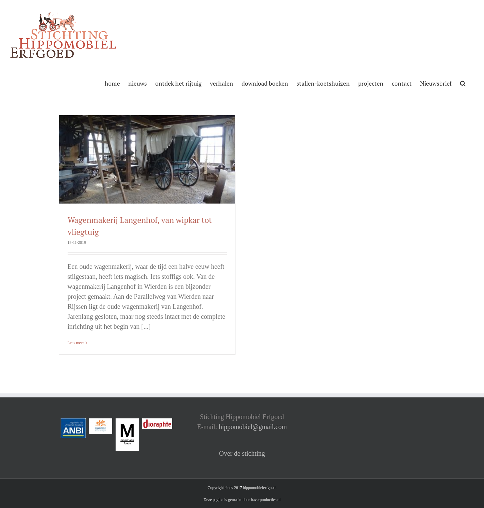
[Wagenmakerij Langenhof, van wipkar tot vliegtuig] (147, 159)
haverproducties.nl (265, 499)
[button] (463, 83)
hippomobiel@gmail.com (253, 426)
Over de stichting (242, 453)
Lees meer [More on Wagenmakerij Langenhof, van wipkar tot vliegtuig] (76, 342)
